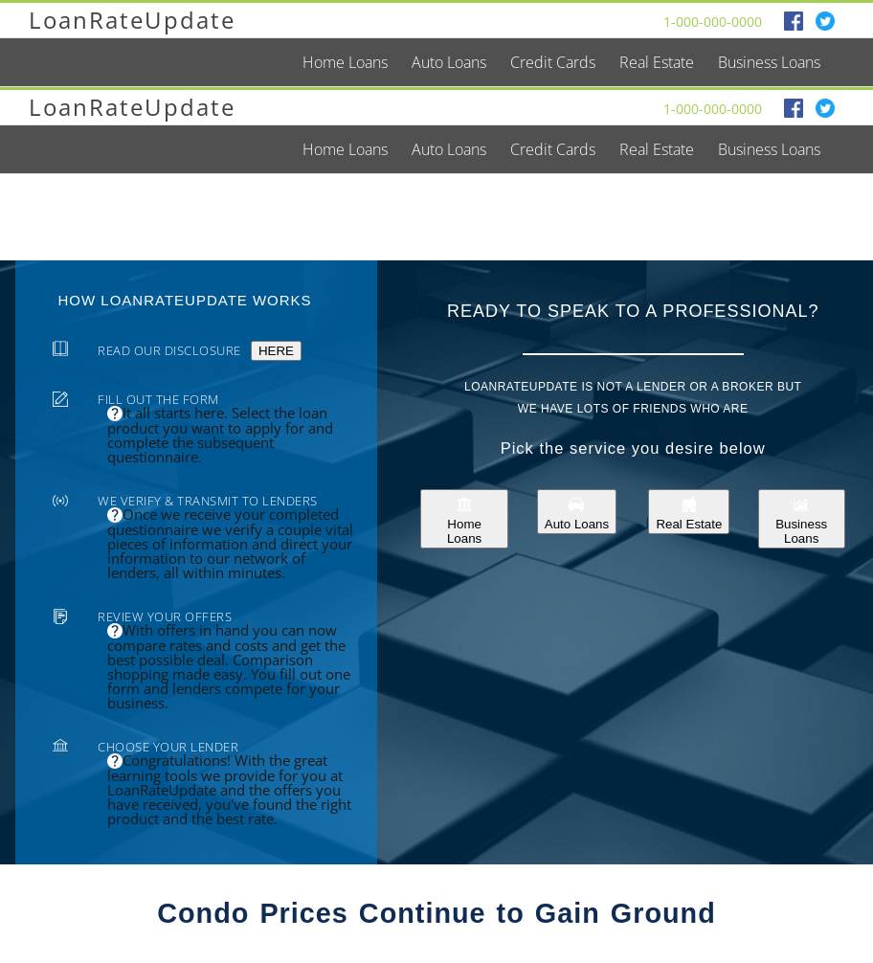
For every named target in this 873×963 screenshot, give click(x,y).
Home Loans (464, 519)
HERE (276, 351)
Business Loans (801, 519)
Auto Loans (577, 511)
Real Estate (689, 511)
